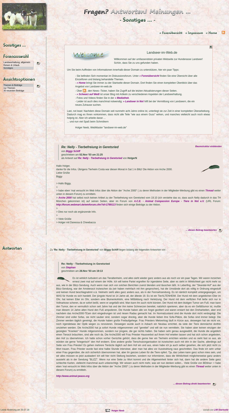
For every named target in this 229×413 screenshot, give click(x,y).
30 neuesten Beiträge (18, 90)
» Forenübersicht (149, 75)
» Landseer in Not (133, 101)
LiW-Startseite (221, 410)
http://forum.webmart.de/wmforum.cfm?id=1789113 (86, 204)
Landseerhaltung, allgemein (18, 62)
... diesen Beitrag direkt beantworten (192, 383)
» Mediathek (122, 98)
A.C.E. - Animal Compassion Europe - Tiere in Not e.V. (169, 201)
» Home (81, 82)
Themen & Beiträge (18, 85)
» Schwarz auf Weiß (88, 94)
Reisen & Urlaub (18, 65)
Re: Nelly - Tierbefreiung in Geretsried (100, 158)
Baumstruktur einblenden (209, 146)
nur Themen (18, 88)
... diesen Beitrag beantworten (201, 230)
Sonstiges (18, 68)
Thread (209, 190)
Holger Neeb (118, 410)
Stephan (71, 267)
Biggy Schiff (73, 151)
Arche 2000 (65, 197)
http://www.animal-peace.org (72, 376)
